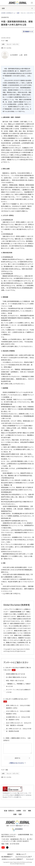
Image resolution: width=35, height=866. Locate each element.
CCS (24, 811)
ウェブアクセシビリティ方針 (23, 856)
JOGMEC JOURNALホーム (8, 13)
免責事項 (10, 854)
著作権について (21, 854)
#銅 (2, 48)
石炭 (20, 814)
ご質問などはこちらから (16, 763)
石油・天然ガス (9, 811)
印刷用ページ (28, 32)
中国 (6, 40)
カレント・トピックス (27, 13)
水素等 (18, 811)
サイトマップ (29, 859)
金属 (3, 8)
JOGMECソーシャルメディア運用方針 (12, 859)
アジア (3, 40)
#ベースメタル (7, 48)
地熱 (29, 811)
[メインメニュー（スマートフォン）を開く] (32, 3)
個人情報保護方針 (6, 856)
